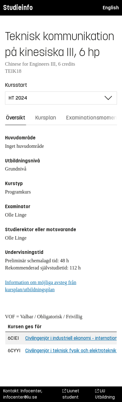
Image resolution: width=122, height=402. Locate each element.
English (111, 8)
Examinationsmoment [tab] (92, 117)
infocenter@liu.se (20, 397)
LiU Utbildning (105, 394)
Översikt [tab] (15, 117)
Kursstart (16, 85)
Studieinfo (18, 7)
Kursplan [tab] (45, 117)
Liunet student (70, 394)
